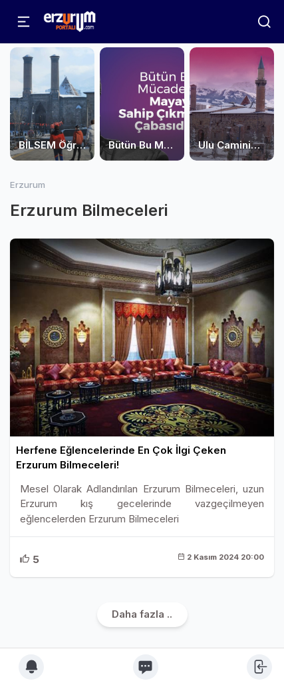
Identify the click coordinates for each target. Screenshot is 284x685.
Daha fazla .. (142, 614)
